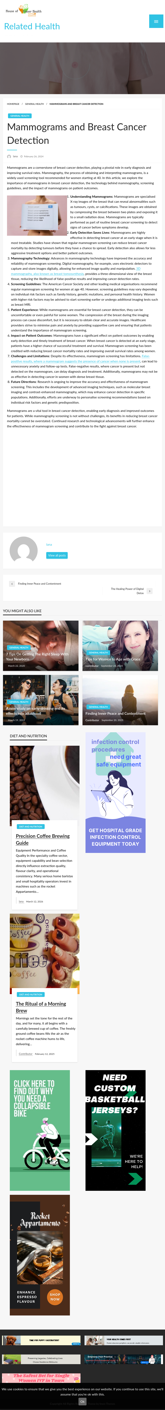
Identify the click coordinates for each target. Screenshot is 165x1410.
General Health (34, 104)
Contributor (93, 720)
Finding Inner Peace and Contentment (116, 713)
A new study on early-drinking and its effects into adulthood (35, 711)
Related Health (32, 26)
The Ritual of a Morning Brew (41, 1007)
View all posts (57, 555)
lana (15, 156)
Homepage (13, 104)
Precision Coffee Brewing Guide (43, 839)
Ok (82, 1401)
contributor (92, 665)
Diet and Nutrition (30, 826)
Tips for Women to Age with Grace (113, 659)
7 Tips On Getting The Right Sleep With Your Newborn (37, 656)
